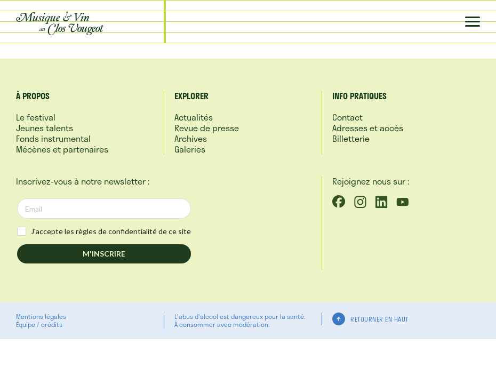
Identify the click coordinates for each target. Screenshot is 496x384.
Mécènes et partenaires (62, 149)
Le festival (35, 117)
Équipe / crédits (39, 324)
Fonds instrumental (53, 138)
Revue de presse (206, 127)
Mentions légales (41, 316)
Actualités (193, 117)
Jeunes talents (44, 127)
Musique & (59, 22)
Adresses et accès (367, 127)
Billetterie (351, 138)
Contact (347, 117)
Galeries (189, 149)
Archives (190, 138)
